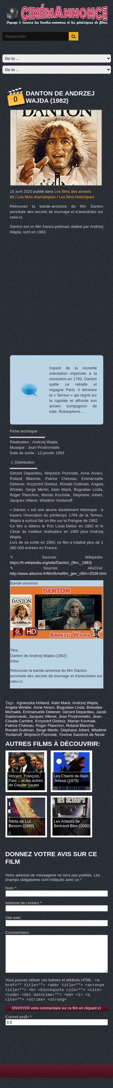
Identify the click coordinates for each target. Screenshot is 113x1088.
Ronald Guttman (19, 730)
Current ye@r (18, 1027)
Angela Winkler (18, 707)
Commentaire (17, 932)
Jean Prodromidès (74, 716)
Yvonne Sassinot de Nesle (82, 734)
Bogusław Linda (70, 707)
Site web (12, 917)
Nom (10, 888)
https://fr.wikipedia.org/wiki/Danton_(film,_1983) (51, 562)
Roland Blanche (80, 725)
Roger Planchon (50, 725)
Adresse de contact (23, 903)
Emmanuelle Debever (41, 712)
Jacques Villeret (43, 716)
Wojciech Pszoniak (40, 734)
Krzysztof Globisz (50, 721)
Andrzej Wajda (85, 703)
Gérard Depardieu (78, 712)
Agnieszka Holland (33, 703)
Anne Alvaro (44, 707)
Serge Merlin (47, 730)
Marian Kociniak (81, 721)
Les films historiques (76, 197)
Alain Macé (60, 703)
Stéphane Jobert (74, 730)
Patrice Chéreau (19, 725)
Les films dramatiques (36, 197)
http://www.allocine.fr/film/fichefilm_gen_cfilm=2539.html (58, 573)
